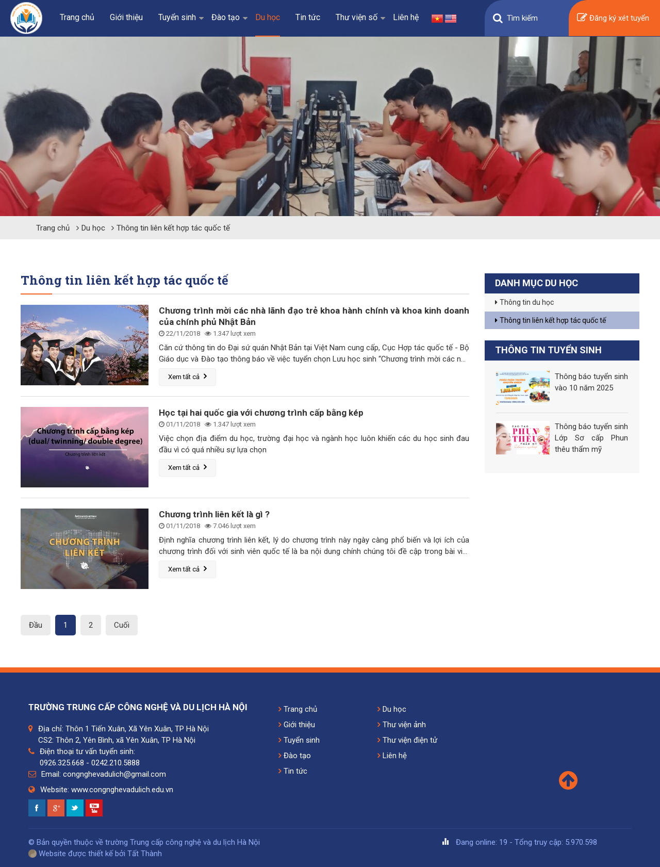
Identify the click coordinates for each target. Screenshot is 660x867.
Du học (267, 17)
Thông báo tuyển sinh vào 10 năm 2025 (591, 382)
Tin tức (307, 17)
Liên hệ (406, 17)
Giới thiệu (126, 17)
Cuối (121, 625)
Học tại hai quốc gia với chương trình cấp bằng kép (261, 412)
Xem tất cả (187, 376)
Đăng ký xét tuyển (613, 18)
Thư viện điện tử (407, 740)
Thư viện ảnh (401, 724)
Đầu (35, 625)
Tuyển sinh (177, 17)
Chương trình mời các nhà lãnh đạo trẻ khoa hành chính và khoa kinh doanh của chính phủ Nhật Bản (314, 316)
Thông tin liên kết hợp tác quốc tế (173, 228)
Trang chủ (77, 17)
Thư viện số (356, 17)
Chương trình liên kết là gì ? (214, 514)
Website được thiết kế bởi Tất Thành (95, 853)
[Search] (534, 18)
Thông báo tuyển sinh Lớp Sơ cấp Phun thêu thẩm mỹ (591, 438)
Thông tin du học (524, 302)
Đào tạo (225, 17)
